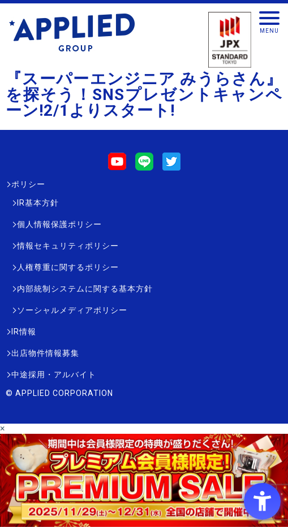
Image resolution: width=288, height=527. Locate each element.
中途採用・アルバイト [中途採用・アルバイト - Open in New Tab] (53, 374)
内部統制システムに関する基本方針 (85, 288)
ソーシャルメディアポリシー (72, 310)
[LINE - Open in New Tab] (144, 165)
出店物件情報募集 (45, 353)
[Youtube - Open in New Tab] (117, 165)
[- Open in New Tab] (144, 521)
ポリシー (28, 184)
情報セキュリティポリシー (68, 245)
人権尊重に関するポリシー (68, 267)
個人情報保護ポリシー (59, 224)
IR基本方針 (38, 202)
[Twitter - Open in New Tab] (171, 165)
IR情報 (23, 331)
